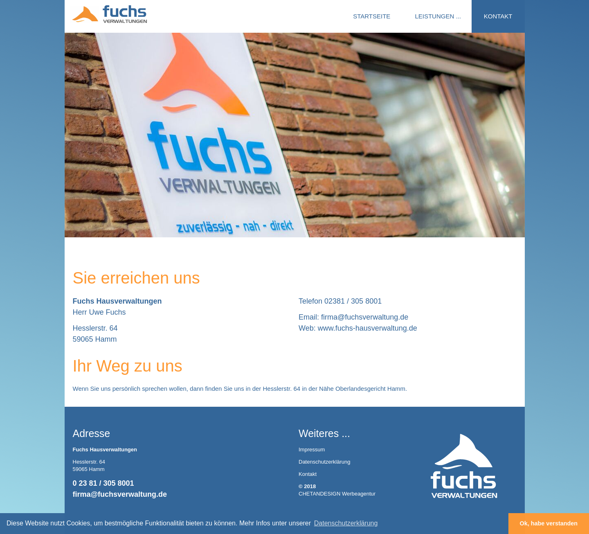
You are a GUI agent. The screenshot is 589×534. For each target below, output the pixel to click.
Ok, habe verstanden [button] (549, 523)
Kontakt (308, 474)
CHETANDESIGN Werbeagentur (337, 494)
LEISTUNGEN (434, 16)
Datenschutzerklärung (324, 462)
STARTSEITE (371, 16)
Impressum (312, 449)
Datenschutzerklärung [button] (346, 523)
